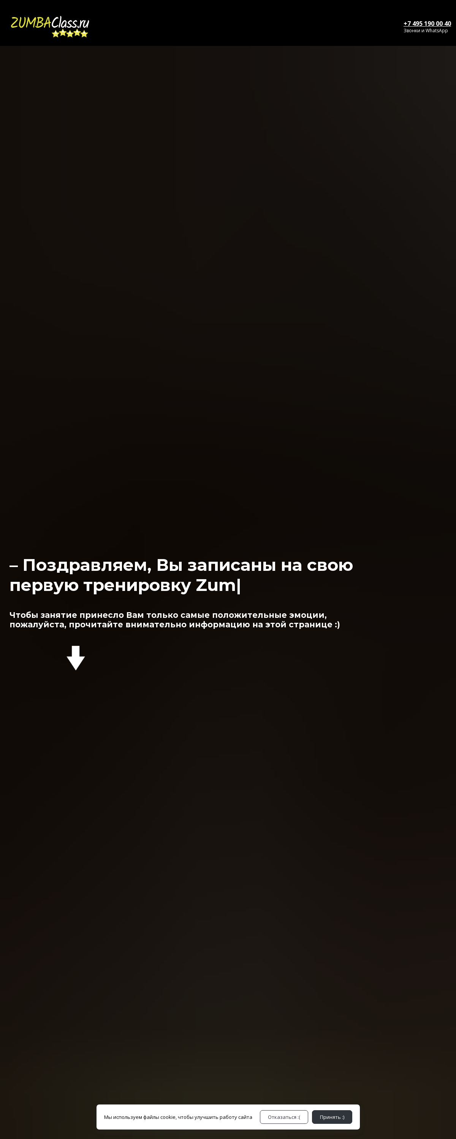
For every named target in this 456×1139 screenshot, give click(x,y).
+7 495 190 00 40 (427, 23)
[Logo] (76, 657)
